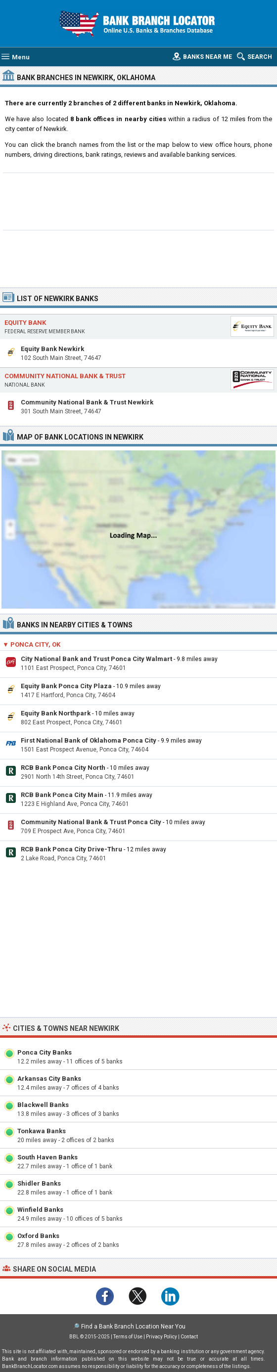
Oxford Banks (38, 1235)
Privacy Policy (161, 1336)
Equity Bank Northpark (56, 713)
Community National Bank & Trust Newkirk (87, 402)
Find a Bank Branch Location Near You (133, 1326)
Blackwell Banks (43, 1104)
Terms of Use (127, 1336)
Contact (189, 1336)
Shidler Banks (39, 1183)
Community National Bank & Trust (65, 376)
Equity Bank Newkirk (52, 349)
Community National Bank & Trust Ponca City (91, 822)
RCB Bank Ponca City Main (62, 794)
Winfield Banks (40, 1209)
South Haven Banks (47, 1157)
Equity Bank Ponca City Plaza (66, 686)
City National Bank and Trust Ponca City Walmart (96, 659)
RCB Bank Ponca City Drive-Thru (71, 849)
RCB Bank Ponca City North (63, 767)
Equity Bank (25, 322)
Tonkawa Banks (41, 1131)
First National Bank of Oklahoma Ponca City (88, 740)
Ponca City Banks (44, 1052)
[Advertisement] (139, 200)
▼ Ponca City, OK (31, 644)
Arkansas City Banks (49, 1078)
